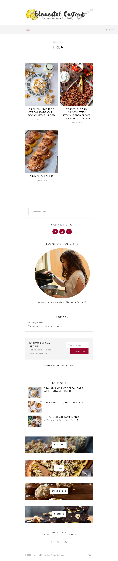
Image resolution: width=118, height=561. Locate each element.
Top (90, 555)
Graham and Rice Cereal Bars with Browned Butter (41, 112)
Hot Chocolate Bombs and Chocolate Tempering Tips (61, 418)
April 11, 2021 (41, 119)
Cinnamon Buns (41, 176)
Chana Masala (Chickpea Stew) (63, 402)
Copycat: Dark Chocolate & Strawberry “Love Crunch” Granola (76, 114)
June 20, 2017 (76, 122)
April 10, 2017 (41, 180)
